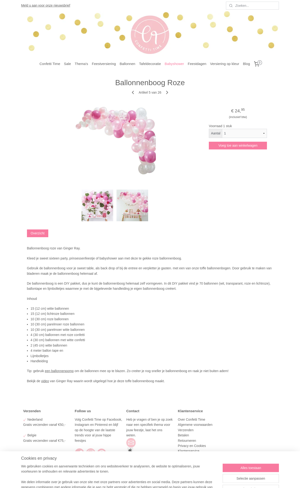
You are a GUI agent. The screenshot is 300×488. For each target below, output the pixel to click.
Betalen (183, 435)
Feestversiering (104, 64)
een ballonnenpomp (59, 371)
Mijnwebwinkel (195, 479)
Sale (67, 64)
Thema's (81, 64)
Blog (246, 64)
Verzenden (186, 430)
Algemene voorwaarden (196, 425)
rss (143, 479)
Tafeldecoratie (150, 64)
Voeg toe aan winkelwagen (238, 145)
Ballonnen (127, 64)
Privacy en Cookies (192, 446)
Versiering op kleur (224, 64)
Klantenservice (189, 451)
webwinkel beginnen (159, 479)
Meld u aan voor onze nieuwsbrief (45, 5)
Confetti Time (49, 64)
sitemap (135, 479)
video (45, 381)
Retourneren (187, 440)
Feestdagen (197, 64)
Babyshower (174, 64)
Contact (184, 456)
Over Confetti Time (192, 419)
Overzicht (38, 233)
